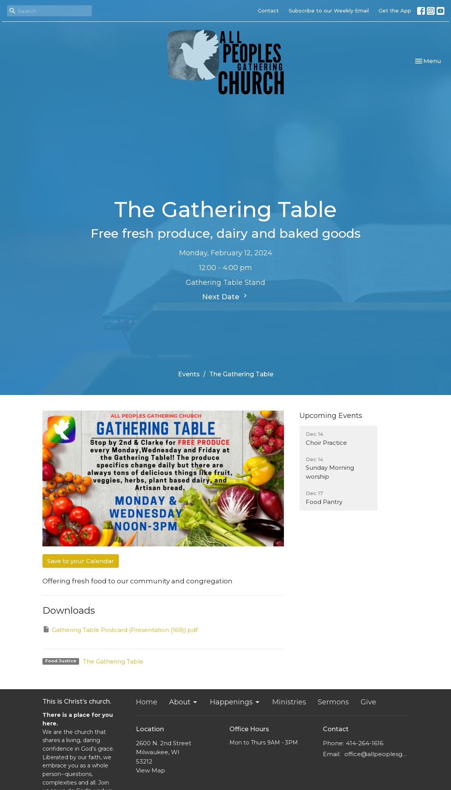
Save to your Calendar (80, 561)
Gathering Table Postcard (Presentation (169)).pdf (119, 629)
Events (189, 374)
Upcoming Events (330, 415)
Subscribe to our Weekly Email (329, 10)
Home (146, 702)
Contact (268, 10)
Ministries (289, 702)
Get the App (395, 10)
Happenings (235, 702)
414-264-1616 (364, 743)
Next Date (225, 296)
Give (368, 702)
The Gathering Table (113, 661)
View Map (150, 770)
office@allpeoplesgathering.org (376, 754)
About (183, 702)
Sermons (333, 702)
